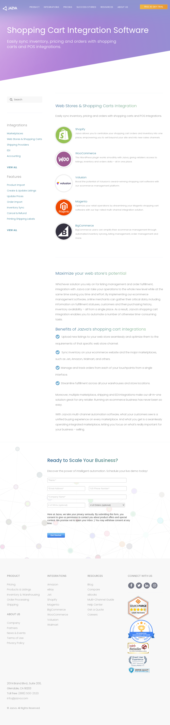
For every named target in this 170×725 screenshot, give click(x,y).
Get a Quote (95, 610)
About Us (123, 7)
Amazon (52, 584)
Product (35, 7)
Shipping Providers (18, 144)
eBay (50, 589)
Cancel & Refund (17, 213)
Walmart (52, 625)
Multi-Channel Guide (100, 600)
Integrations (51, 7)
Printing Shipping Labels (21, 219)
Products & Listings (19, 589)
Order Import (14, 202)
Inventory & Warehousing (23, 595)
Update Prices (15, 196)
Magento (81, 201)
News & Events (16, 633)
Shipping (12, 605)
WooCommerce (85, 153)
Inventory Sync (15, 207)
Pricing (67, 7)
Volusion (80, 177)
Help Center (95, 605)
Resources (107, 7)
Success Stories (86, 7)
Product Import (16, 185)
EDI (8, 150)
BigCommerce (84, 225)
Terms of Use (15, 638)
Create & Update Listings (21, 190)
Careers (92, 614)
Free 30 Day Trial (153, 6)
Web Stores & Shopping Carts (24, 139)
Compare (93, 589)
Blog (90, 584)
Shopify (80, 129)
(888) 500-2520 (28, 693)
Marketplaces (15, 133)
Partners (12, 628)
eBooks (92, 595)
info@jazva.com (17, 698)
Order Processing (18, 600)
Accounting (14, 156)
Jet (49, 595)
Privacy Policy (15, 643)
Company (13, 623)
